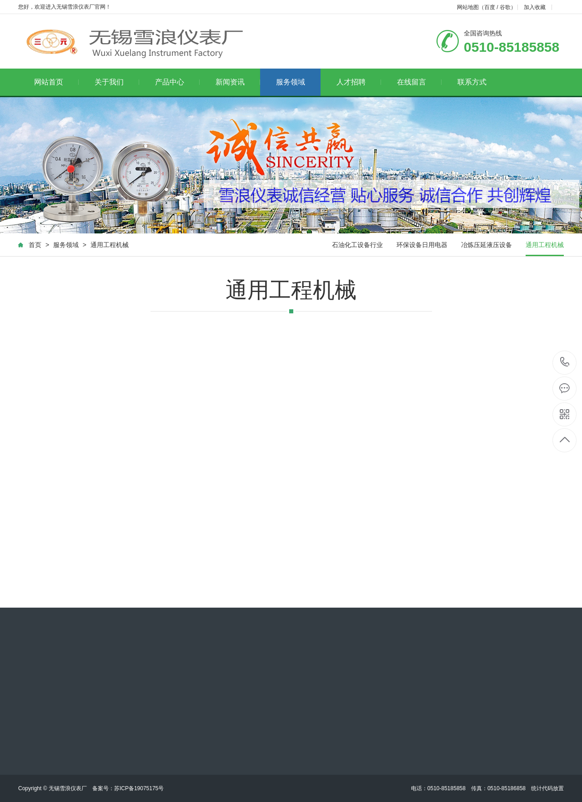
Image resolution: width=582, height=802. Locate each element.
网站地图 (468, 7)
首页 (35, 244)
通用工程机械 (109, 244)
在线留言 (419, 82)
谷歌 (505, 7)
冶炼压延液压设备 (486, 244)
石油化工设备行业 (357, 244)
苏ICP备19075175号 (139, 788)
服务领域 (290, 82)
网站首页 (56, 82)
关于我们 (117, 82)
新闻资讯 (238, 82)
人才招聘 (358, 82)
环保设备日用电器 (421, 244)
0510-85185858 (565, 363)
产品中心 (177, 82)
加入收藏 (535, 7)
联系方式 (472, 82)
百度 (489, 7)
